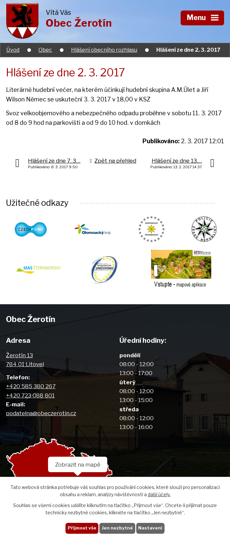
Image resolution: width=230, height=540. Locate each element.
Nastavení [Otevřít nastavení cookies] (150, 527)
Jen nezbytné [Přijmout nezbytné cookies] (117, 527)
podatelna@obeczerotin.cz (41, 413)
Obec (45, 49)
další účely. (159, 495)
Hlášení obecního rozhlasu (104, 49)
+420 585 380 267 (31, 386)
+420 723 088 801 (30, 395)
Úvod (12, 49)
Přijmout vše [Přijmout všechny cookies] (82, 527)
